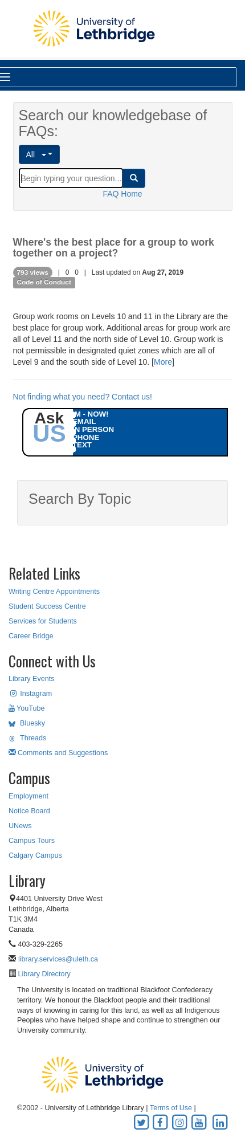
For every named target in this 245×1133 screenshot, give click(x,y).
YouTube (27, 708)
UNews (20, 826)
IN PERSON (93, 429)
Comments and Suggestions (58, 753)
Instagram (30, 694)
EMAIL (84, 421)
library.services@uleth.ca (58, 959)
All (36, 154)
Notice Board (29, 811)
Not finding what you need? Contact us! (82, 396)
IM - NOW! (90, 414)
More (163, 361)
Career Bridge (31, 636)
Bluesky (27, 723)
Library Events (32, 679)
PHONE (85, 437)
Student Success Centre (47, 606)
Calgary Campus (35, 855)
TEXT (82, 445)
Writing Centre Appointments (54, 592)
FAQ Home (122, 193)
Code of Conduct (44, 283)
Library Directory (43, 974)
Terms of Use (171, 1108)
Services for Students (43, 621)
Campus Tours (32, 841)
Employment (28, 796)
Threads (27, 738)
